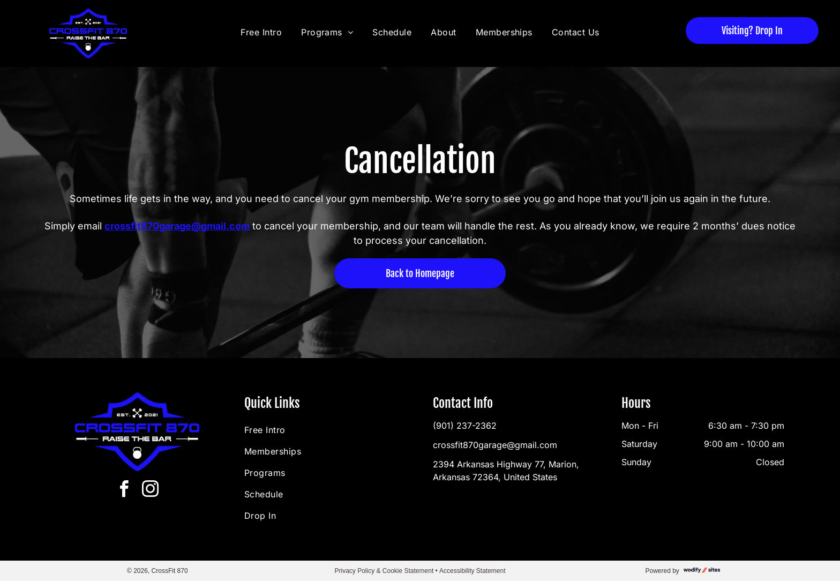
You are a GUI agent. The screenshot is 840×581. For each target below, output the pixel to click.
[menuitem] (262, 32)
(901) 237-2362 (465, 425)
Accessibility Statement (472, 571)
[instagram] (150, 491)
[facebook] (124, 491)
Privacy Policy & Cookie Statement (383, 571)
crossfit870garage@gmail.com (495, 445)
